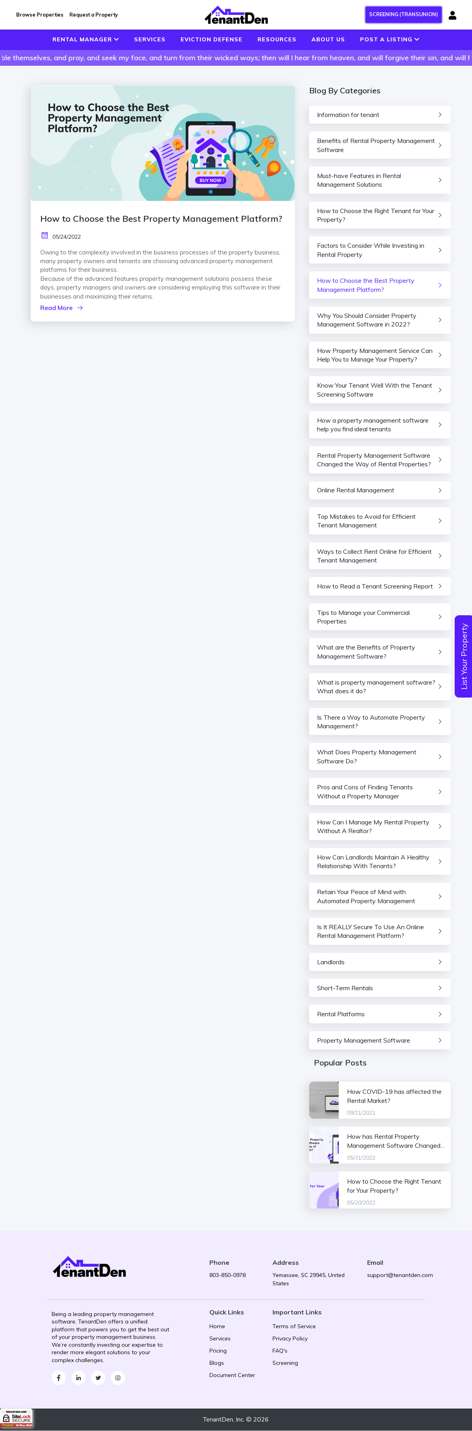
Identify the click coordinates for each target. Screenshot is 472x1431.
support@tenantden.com (400, 1275)
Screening (285, 1363)
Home (217, 1327)
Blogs (216, 1363)
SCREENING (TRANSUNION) (403, 14)
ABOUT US (328, 39)
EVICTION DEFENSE (212, 39)
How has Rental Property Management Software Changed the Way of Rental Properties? (393, 1142)
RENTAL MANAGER (85, 39)
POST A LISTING (390, 39)
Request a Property (93, 14)
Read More (62, 308)
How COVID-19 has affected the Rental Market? (394, 1096)
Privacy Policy (290, 1339)
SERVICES (150, 39)
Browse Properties (39, 14)
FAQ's (279, 1351)
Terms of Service (294, 1327)
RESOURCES (277, 39)
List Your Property (464, 656)
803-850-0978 (227, 1275)
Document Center (232, 1375)
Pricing (218, 1351)
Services (220, 1339)
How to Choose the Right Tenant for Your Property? (394, 1186)
